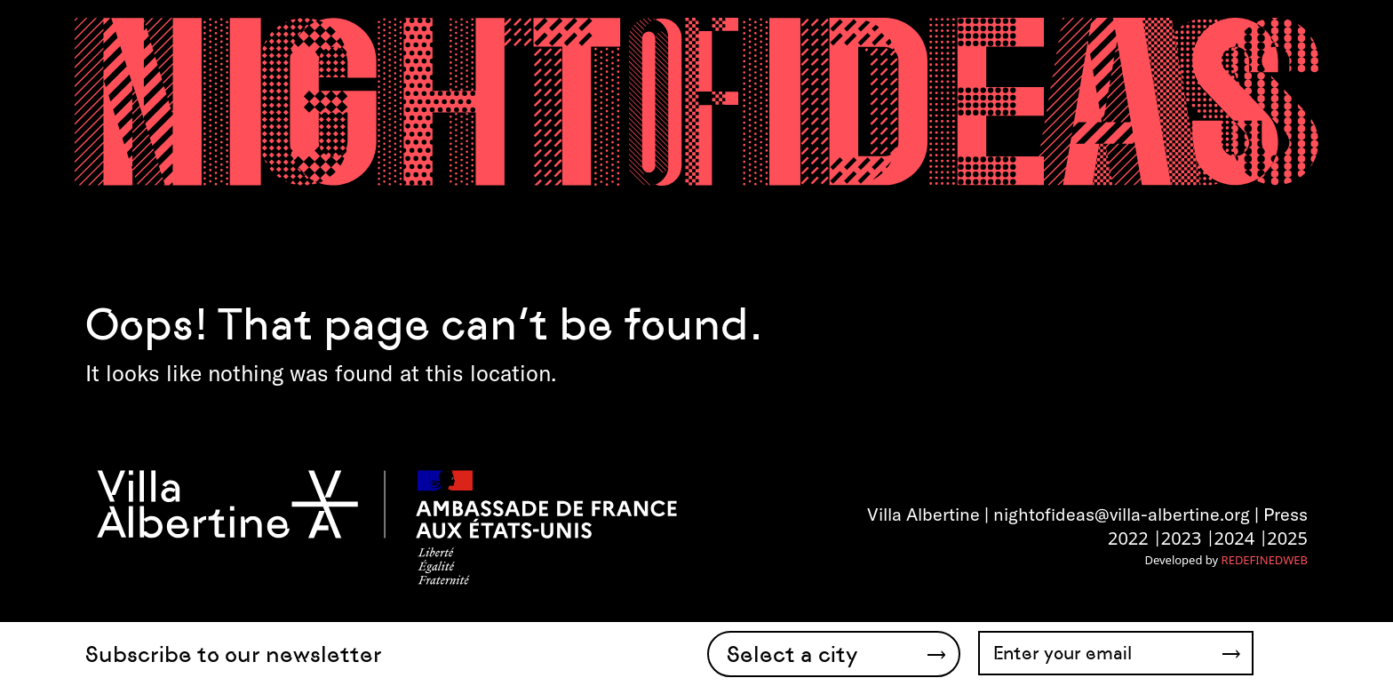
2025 (1287, 538)
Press (1285, 514)
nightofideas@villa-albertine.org (1121, 514)
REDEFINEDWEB (1265, 560)
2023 (1181, 538)
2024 (1234, 538)
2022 (1128, 538)
